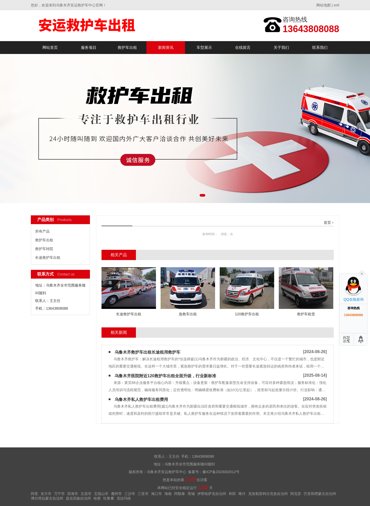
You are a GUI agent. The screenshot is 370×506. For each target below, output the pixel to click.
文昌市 (86, 494)
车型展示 (204, 47)
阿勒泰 (179, 494)
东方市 (46, 494)
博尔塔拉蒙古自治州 (47, 498)
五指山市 (101, 494)
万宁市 (59, 494)
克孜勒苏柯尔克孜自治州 (268, 494)
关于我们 (281, 47)
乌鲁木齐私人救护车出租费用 (141, 399)
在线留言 (243, 47)
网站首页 (50, 47)
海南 (168, 494)
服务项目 (88, 47)
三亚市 (143, 494)
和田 (232, 494)
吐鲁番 (108, 498)
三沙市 (129, 494)
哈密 (97, 498)
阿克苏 (295, 494)
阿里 (34, 494)
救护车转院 (44, 249)
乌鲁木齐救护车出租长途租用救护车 (147, 352)
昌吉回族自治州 (78, 498)
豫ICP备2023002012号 (220, 472)
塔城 (191, 494)
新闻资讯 (165, 47)
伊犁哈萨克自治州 (211, 494)
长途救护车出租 (47, 257)
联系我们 (320, 47)
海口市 (156, 494)
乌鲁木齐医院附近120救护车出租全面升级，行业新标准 (165, 376)
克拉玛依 (124, 498)
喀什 (242, 494)
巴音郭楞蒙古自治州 (320, 494)
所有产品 (42, 231)
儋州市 (116, 494)
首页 (327, 223)
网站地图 (323, 5)
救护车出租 (127, 47)
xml (336, 5)
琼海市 (72, 494)
